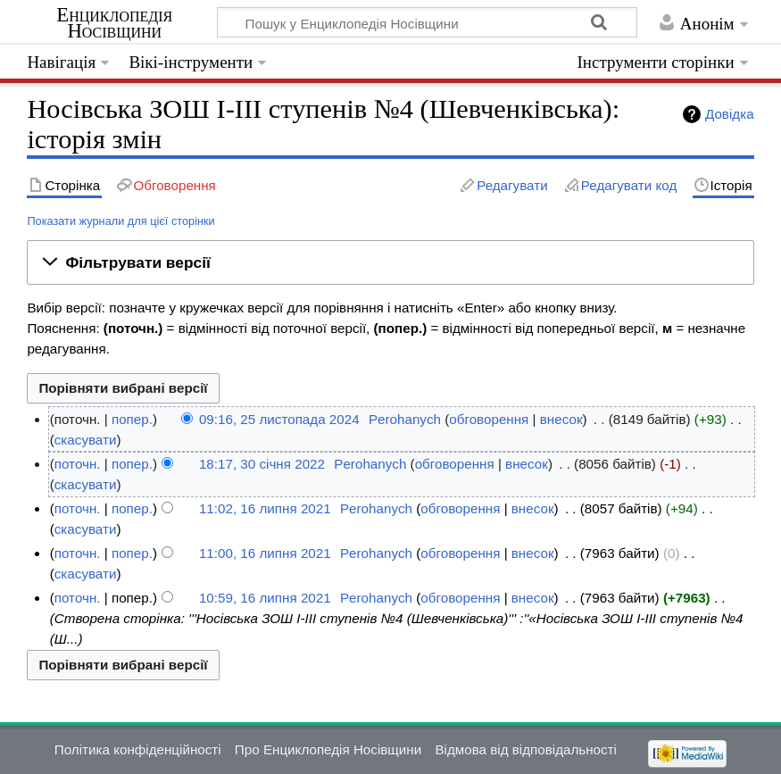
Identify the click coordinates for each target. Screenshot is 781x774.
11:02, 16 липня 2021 (265, 508)
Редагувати (512, 185)
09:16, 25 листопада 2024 (279, 419)
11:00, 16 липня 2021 (265, 553)
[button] (390, 262)
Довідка (729, 113)
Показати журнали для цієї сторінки (120, 221)
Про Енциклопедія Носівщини (328, 749)
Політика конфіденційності (137, 749)
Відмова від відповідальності (526, 749)
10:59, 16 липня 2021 (265, 597)
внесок (561, 419)
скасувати (85, 439)
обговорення (488, 419)
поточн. (77, 463)
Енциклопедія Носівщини (114, 23)
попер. (132, 419)
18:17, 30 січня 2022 (262, 463)
